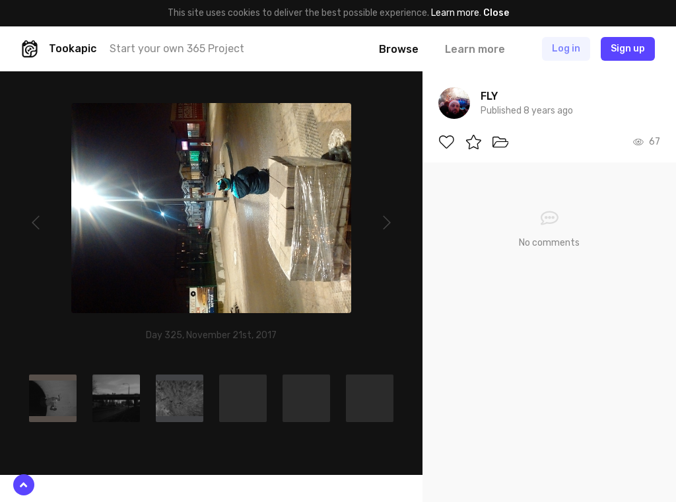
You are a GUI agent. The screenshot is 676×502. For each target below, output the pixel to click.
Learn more (455, 12)
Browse (399, 49)
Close (496, 12)
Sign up (628, 48)
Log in (566, 48)
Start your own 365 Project (177, 48)
